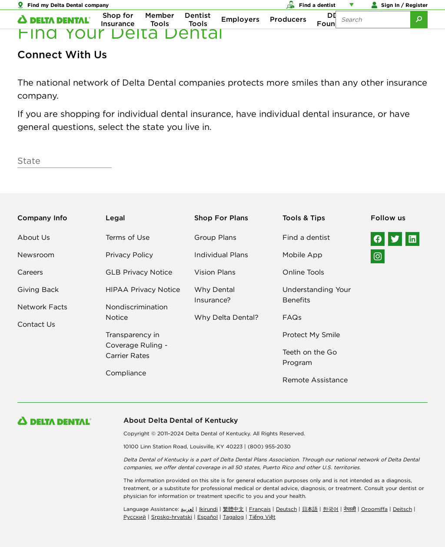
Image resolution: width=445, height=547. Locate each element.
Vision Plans (215, 272)
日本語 (310, 509)
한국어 (331, 509)
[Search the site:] (372, 34)
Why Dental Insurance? (214, 294)
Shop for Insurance (118, 35)
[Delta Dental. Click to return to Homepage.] (53, 35)
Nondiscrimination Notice (137, 312)
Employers (240, 34)
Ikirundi (208, 509)
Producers (288, 34)
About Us (33, 237)
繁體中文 (233, 509)
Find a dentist (306, 237)
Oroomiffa (374, 509)
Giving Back (38, 289)
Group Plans (215, 237)
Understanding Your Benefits (316, 294)
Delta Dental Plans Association (259, 459)
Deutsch (286, 509)
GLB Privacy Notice (139, 272)
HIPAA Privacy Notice (143, 289)
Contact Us (36, 324)
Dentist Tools (198, 35)
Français (260, 509)
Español (207, 517)
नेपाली (350, 509)
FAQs (292, 317)
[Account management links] (353, 8)
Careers (30, 272)
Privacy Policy (129, 254)
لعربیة (187, 509)
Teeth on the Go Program (309, 357)
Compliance (126, 372)
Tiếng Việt (262, 517)
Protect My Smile (311, 334)
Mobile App (302, 254)
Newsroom (35, 254)
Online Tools (303, 272)
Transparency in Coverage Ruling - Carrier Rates (137, 345)
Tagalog (233, 517)
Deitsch (402, 509)
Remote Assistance (315, 379)
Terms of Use (127, 237)
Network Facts (42, 306)
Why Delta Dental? (226, 317)
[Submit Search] (419, 34)
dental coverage (199, 467)
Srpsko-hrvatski (171, 517)
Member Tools (159, 35)
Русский (134, 517)
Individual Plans (221, 254)
